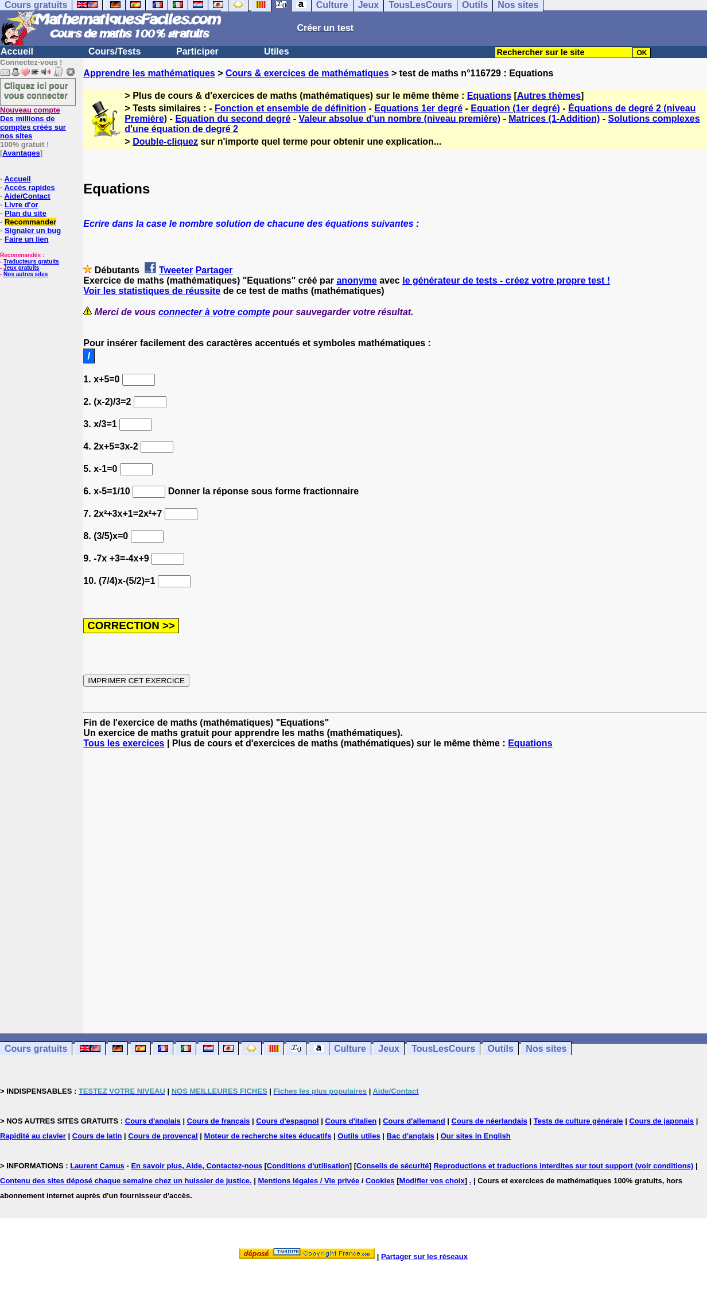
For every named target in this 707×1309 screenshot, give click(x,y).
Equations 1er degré (418, 108)
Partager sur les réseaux (424, 1256)
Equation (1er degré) (515, 108)
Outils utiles (358, 1136)
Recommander (30, 222)
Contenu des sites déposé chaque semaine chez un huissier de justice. (126, 1180)
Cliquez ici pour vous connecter (36, 90)
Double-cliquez (165, 141)
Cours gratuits (36, 1049)
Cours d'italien (351, 1121)
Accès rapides (29, 187)
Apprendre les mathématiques (149, 73)
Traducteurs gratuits (31, 261)
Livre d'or (21, 204)
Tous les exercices (123, 743)
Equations (489, 95)
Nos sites (546, 1049)
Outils (501, 1049)
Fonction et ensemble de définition (290, 108)
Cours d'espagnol (287, 1121)
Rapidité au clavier (33, 1136)
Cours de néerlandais (489, 1121)
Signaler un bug (33, 230)
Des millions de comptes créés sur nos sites (33, 123)
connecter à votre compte (214, 312)
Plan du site (25, 213)
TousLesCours (443, 1049)
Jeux (388, 1049)
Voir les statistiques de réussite (151, 291)
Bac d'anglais (410, 1136)
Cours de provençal (162, 1136)
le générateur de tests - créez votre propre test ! (506, 280)
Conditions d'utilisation (308, 1165)
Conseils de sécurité (392, 1165)
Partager (214, 270)
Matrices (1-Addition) (554, 118)
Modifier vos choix (432, 1180)
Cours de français (218, 1121)
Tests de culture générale (578, 1121)
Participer (197, 51)
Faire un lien (27, 239)
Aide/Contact (27, 196)
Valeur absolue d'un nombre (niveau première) (399, 118)
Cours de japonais (661, 1121)
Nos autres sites (25, 274)
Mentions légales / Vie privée (308, 1180)
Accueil (17, 51)
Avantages (21, 153)
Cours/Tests (114, 51)
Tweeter (176, 270)
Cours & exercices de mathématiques (307, 73)
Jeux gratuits (21, 268)
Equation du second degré (232, 118)
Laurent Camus (97, 1165)
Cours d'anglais (153, 1121)
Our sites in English (476, 1136)
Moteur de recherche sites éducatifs (268, 1136)
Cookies (380, 1180)
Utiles (276, 51)
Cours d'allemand (414, 1121)
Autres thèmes (549, 95)
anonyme (356, 280)
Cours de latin (97, 1136)
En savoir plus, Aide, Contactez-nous (196, 1165)
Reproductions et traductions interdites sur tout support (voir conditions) (563, 1165)
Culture (350, 1049)
